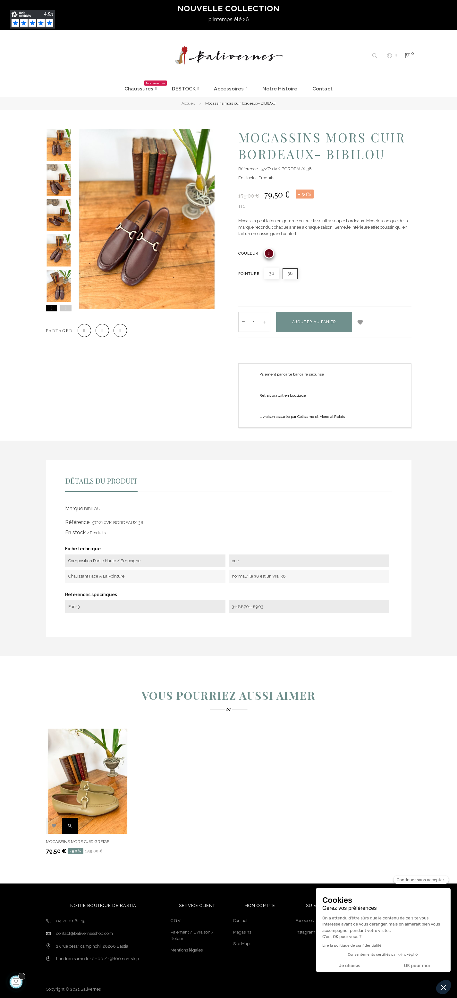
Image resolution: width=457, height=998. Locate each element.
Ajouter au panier (314, 319)
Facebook (305, 918)
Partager (87, 330)
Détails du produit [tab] (101, 478)
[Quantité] (254, 319)
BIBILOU (92, 506)
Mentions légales (187, 947)
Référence (248, 166)
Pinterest (133, 330)
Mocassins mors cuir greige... (79, 839)
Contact (240, 918)
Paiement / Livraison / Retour (192, 932)
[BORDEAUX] (269, 251)
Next (51, 305)
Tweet (110, 330)
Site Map (241, 941)
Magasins (242, 929)
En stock (246, 175)
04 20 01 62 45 (70, 918)
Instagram (305, 929)
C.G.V (176, 918)
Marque (74, 506)
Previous (66, 305)
